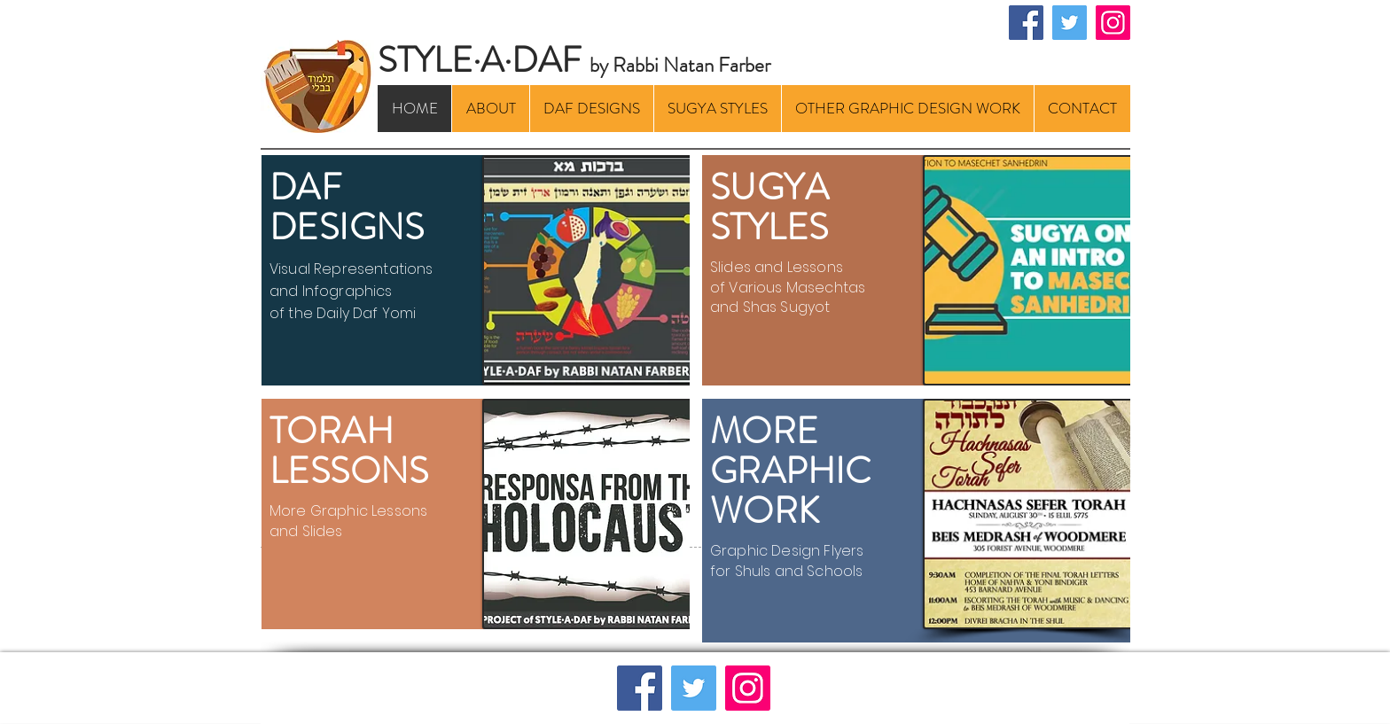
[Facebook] (1026, 22)
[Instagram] (1113, 22)
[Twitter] (1069, 22)
